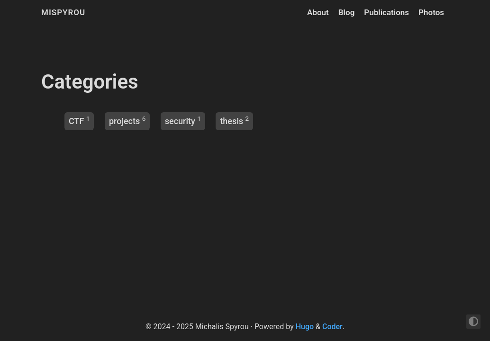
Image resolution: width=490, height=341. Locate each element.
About (318, 12)
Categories (89, 81)
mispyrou (63, 12)
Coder (332, 326)
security (180, 121)
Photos (431, 12)
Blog (346, 12)
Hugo (305, 326)
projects (124, 121)
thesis (231, 121)
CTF (76, 121)
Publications (386, 12)
